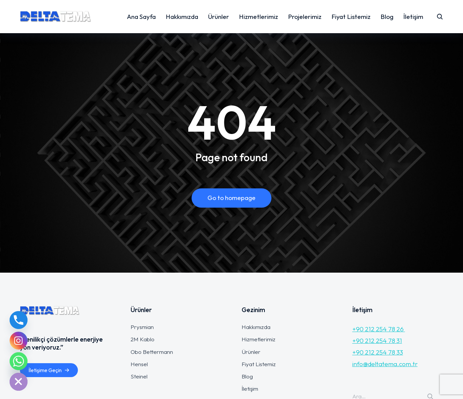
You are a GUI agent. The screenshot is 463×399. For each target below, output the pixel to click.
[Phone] (19, 320)
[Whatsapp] (19, 361)
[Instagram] (19, 341)
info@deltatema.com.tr (385, 364)
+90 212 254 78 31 (377, 341)
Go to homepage (231, 198)
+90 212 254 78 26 (378, 329)
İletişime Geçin (49, 370)
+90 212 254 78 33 (377, 352)
